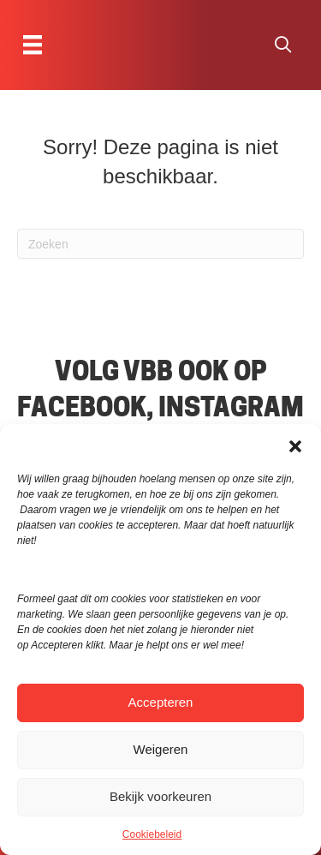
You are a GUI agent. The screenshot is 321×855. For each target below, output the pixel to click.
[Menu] (32, 44)
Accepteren (160, 702)
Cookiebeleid (151, 834)
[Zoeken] (160, 244)
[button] (295, 445)
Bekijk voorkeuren (160, 796)
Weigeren (161, 749)
